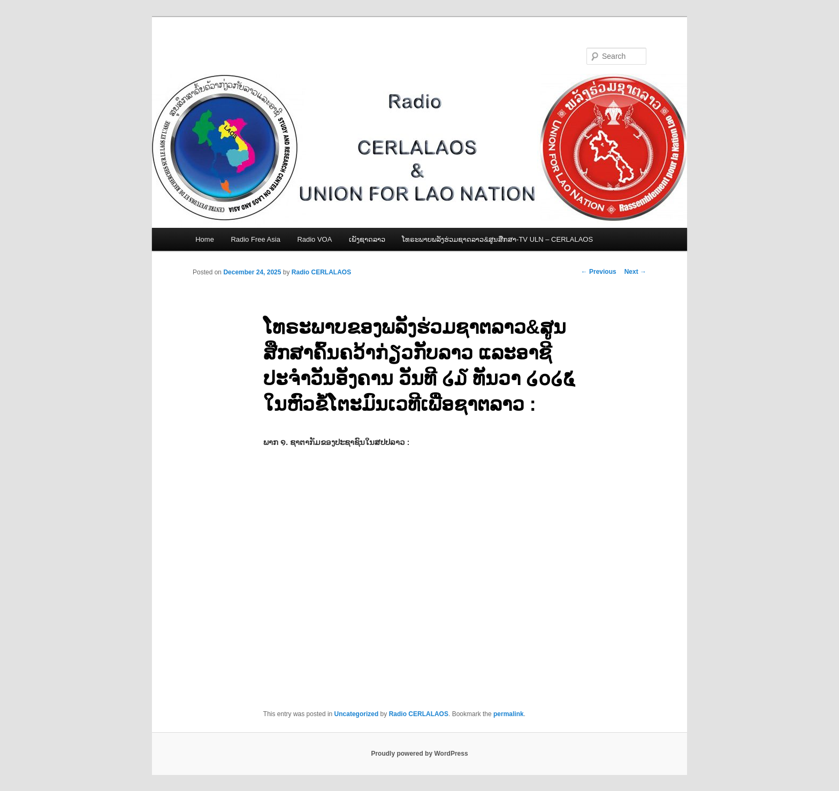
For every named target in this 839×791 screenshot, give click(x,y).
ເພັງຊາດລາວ (367, 239)
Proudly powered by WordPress (419, 753)
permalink (508, 714)
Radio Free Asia (255, 239)
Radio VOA (314, 239)
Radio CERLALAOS (321, 272)
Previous (598, 271)
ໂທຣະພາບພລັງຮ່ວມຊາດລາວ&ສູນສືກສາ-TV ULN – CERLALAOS (497, 239)
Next (635, 271)
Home (204, 239)
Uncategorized (356, 714)
